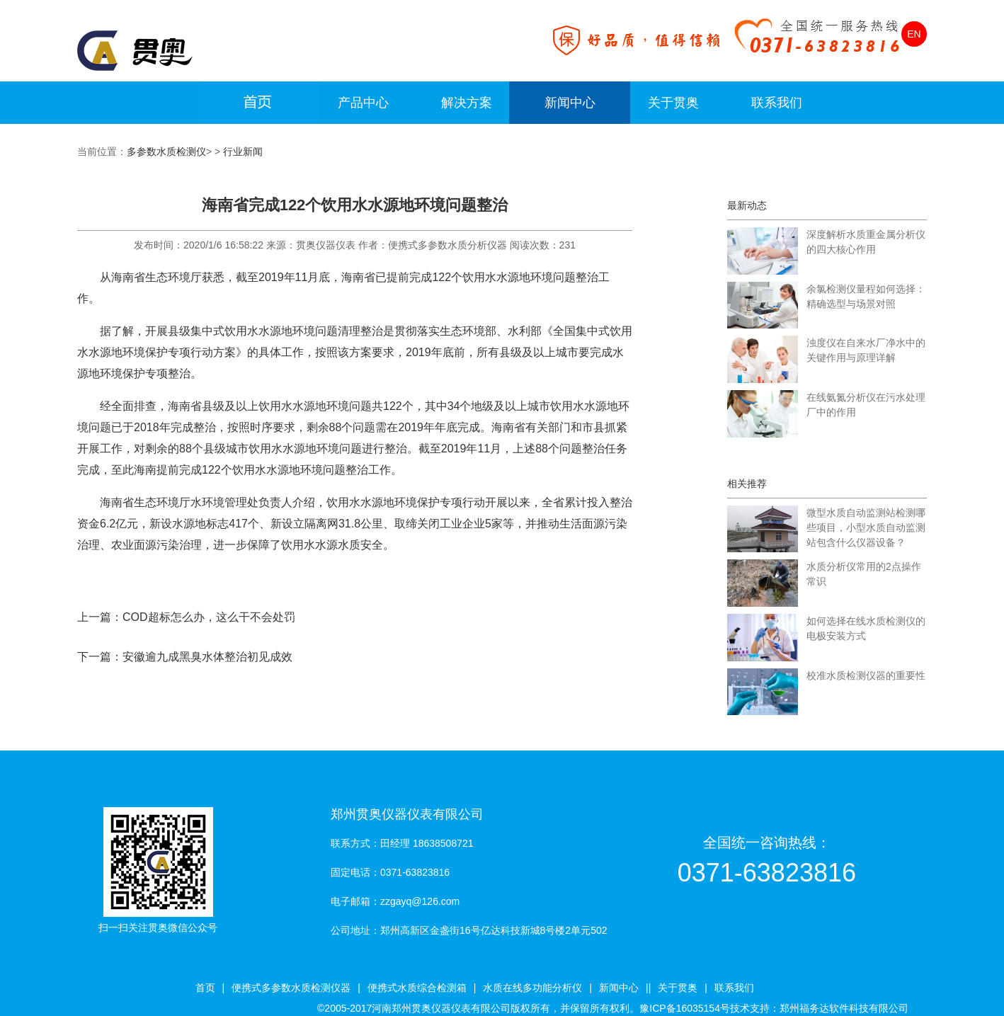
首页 (205, 987)
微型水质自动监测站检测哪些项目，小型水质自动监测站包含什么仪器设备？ (865, 527)
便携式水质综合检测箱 (417, 987)
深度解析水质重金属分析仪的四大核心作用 (865, 242)
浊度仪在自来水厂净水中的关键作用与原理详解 (865, 350)
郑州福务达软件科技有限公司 (844, 1008)
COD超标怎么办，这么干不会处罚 (208, 617)
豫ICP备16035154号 (684, 1008)
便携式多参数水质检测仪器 (291, 987)
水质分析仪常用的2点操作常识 (863, 574)
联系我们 (776, 103)
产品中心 (363, 103)
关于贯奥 (673, 103)
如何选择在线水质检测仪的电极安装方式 (865, 628)
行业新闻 (243, 151)
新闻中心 (569, 103)
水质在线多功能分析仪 (532, 987)
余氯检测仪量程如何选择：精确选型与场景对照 (865, 296)
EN (913, 34)
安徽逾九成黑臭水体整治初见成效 (207, 657)
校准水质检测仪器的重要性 (865, 675)
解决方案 (466, 103)
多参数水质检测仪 (166, 151)
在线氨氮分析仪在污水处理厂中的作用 (865, 405)
